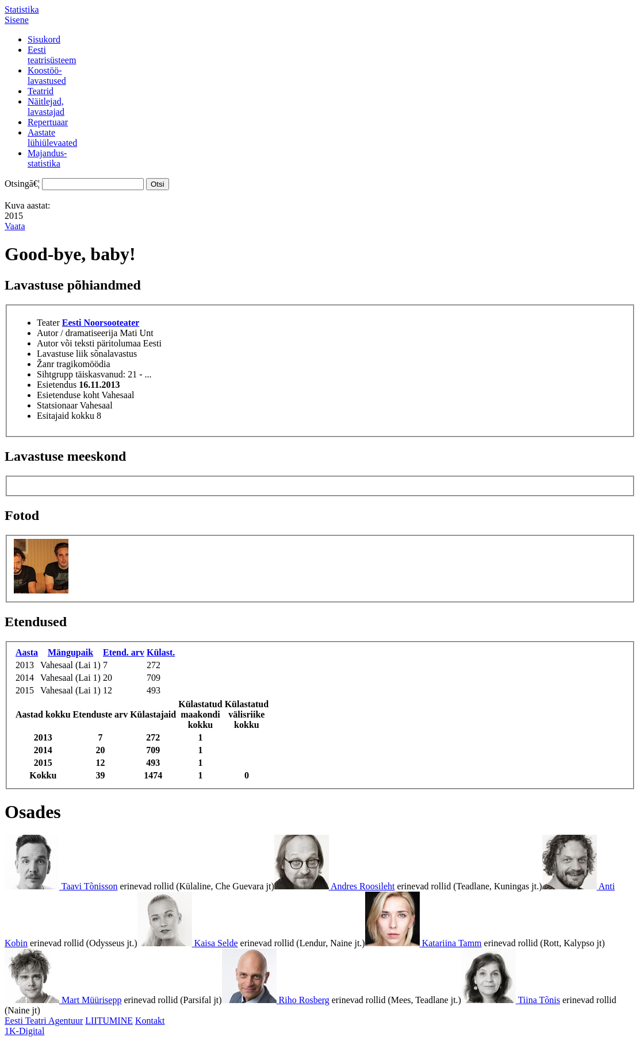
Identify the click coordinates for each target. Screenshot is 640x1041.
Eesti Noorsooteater (101, 322)
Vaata (15, 226)
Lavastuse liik (62, 353)
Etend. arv (123, 652)
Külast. (161, 652)
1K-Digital (24, 1031)
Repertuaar (48, 122)
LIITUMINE (109, 1020)
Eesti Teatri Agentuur (44, 1020)
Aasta (27, 652)
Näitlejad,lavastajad (46, 107)
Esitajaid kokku (65, 416)
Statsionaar (57, 405)
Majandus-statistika (47, 158)
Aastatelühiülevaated (52, 138)
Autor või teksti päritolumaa (89, 343)
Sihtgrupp (55, 374)
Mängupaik (70, 652)
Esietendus (56, 385)
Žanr (45, 364)
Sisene (17, 20)
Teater (48, 322)
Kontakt (150, 1020)
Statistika (22, 9)
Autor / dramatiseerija (77, 333)
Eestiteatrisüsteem (52, 55)
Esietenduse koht (68, 395)
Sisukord (44, 39)
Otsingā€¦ (22, 183)
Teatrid (40, 91)
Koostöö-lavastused (47, 75)
